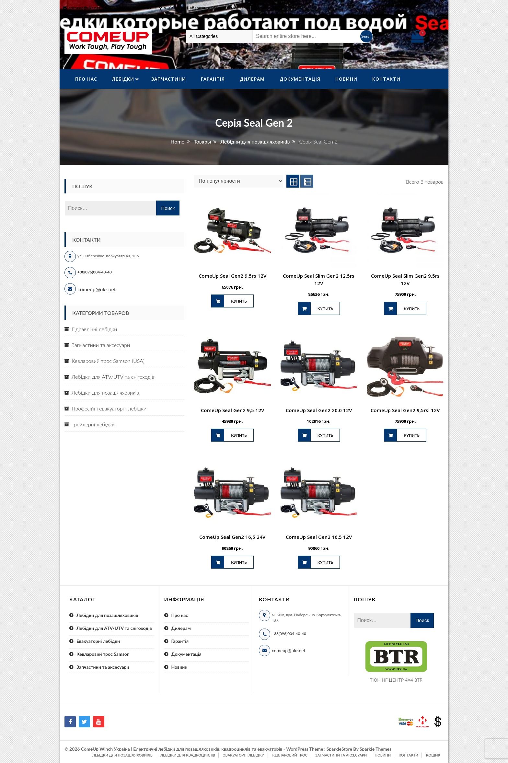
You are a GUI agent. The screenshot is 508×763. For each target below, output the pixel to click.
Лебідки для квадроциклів (187, 755)
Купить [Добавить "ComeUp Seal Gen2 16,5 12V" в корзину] (325, 562)
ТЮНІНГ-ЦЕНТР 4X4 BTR (396, 680)
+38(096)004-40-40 (94, 272)
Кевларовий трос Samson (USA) (108, 361)
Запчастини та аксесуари (101, 345)
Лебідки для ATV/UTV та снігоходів (113, 377)
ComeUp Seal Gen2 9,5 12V (232, 410)
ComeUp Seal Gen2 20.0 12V (319, 410)
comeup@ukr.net (84, 8)
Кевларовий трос (289, 755)
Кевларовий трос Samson (103, 654)
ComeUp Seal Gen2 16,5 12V (319, 537)
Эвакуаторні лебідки (243, 755)
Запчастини (168, 79)
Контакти (386, 79)
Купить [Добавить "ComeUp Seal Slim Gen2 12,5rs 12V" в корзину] (325, 308)
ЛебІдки (123, 79)
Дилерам (252, 79)
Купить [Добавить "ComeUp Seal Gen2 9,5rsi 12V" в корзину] (411, 435)
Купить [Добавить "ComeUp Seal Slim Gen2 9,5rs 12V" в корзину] (411, 308)
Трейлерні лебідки (93, 424)
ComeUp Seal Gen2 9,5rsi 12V (405, 410)
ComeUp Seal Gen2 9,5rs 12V (232, 275)
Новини (346, 79)
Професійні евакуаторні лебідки (109, 408)
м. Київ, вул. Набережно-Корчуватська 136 (205, 8)
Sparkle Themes (375, 749)
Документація (300, 79)
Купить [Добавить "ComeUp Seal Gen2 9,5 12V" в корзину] (239, 435)
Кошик (433, 755)
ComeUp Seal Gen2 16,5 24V (232, 537)
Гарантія (213, 79)
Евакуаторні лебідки (98, 641)
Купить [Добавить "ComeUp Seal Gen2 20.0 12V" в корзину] (325, 435)
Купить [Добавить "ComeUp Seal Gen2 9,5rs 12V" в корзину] (239, 301)
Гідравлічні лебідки (94, 329)
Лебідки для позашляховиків (105, 392)
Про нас (86, 79)
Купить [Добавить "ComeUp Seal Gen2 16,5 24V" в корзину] (239, 562)
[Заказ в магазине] (238, 181)
